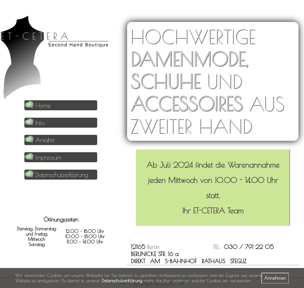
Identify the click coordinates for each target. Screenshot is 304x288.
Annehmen (275, 278)
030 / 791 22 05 (249, 246)
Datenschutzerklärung (122, 280)
